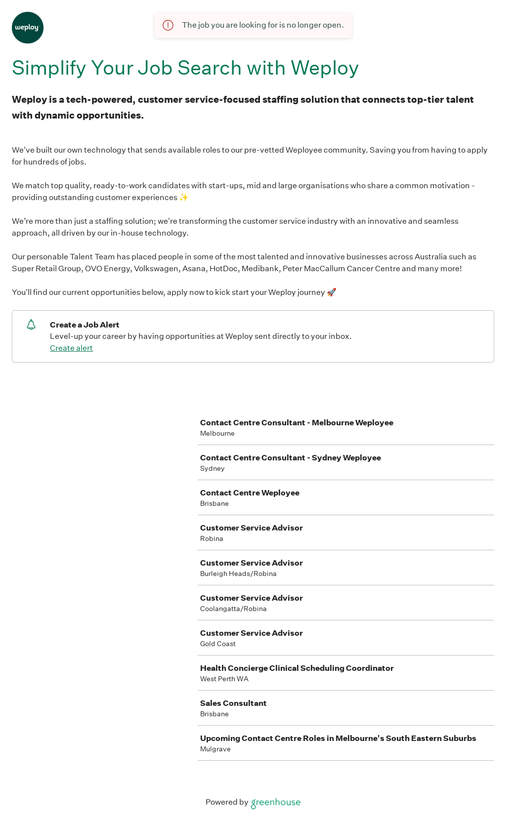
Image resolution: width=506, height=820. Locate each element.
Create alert (71, 348)
